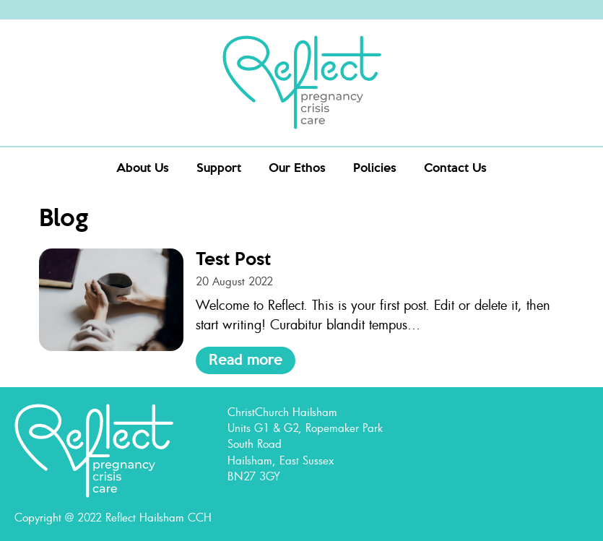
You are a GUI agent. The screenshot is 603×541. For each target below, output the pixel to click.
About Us (142, 167)
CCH (200, 517)
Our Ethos (297, 167)
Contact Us (455, 167)
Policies (374, 167)
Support (218, 167)
